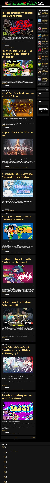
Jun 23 (5, 455)
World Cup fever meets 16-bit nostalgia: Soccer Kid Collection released (16, 218)
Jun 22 (5, 456)
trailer (10, 47)
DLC (4, 167)
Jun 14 (5, 466)
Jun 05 (5, 477)
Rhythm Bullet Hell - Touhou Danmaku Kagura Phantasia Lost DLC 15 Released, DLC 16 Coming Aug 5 (16, 350)
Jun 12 (5, 468)
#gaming (5, 389)
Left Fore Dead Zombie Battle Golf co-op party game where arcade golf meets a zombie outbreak (17, 53)
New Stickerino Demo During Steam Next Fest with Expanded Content (17, 397)
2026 (3, 446)
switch (13, 252)
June (4, 447)
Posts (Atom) (20, 439)
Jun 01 (5, 482)
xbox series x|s (25, 252)
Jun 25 (5, 452)
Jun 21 (5, 457)
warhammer (23, 167)
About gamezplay (40, 96)
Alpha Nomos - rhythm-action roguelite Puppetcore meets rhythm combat (16, 260)
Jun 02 (5, 481)
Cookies (39, 98)
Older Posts (33, 437)
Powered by (43, 114)
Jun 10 (5, 471)
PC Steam (8, 47)
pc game (5, 47)
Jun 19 (5, 460)
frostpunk (12, 167)
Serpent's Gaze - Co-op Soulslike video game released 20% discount (18, 95)
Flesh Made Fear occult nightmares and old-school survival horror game (18, 14)
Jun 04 (5, 478)
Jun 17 (5, 462)
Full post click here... (4, 43)
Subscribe (43, 111)
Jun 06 (5, 476)
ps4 (10, 252)
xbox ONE (21, 252)
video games (11, 295)
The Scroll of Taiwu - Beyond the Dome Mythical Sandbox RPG (16, 303)
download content (7, 167)
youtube (13, 47)
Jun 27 (5, 448)
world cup (18, 252)
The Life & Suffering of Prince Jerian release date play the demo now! (45, 71)
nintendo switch (10, 389)
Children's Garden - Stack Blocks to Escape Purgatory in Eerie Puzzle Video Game (17, 175)
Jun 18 (5, 461)
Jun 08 (5, 473)
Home (16, 437)
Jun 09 (5, 472)
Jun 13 (5, 467)
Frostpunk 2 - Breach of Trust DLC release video (45, 42)
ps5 (11, 252)
